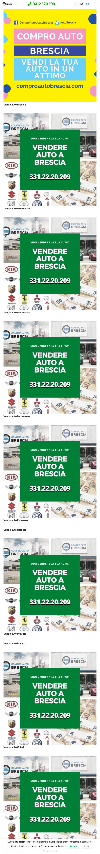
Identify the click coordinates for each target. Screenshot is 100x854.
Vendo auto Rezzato (15, 529)
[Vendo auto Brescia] (50, 55)
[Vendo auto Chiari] (50, 698)
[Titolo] (81, 4)
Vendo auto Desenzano (17, 312)
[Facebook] (87, 4)
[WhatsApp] (76, 4)
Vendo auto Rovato (14, 643)
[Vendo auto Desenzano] (50, 263)
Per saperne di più (50, 851)
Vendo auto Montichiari (17, 208)
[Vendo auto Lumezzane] (50, 367)
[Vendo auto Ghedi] (50, 802)
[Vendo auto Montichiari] (50, 159)
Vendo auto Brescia (15, 104)
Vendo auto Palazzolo (16, 520)
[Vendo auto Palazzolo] (50, 471)
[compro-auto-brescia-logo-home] (7, 4)
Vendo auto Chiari (14, 747)
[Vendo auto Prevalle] (50, 584)
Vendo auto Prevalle (15, 633)
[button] (96, 4)
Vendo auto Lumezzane (17, 416)
